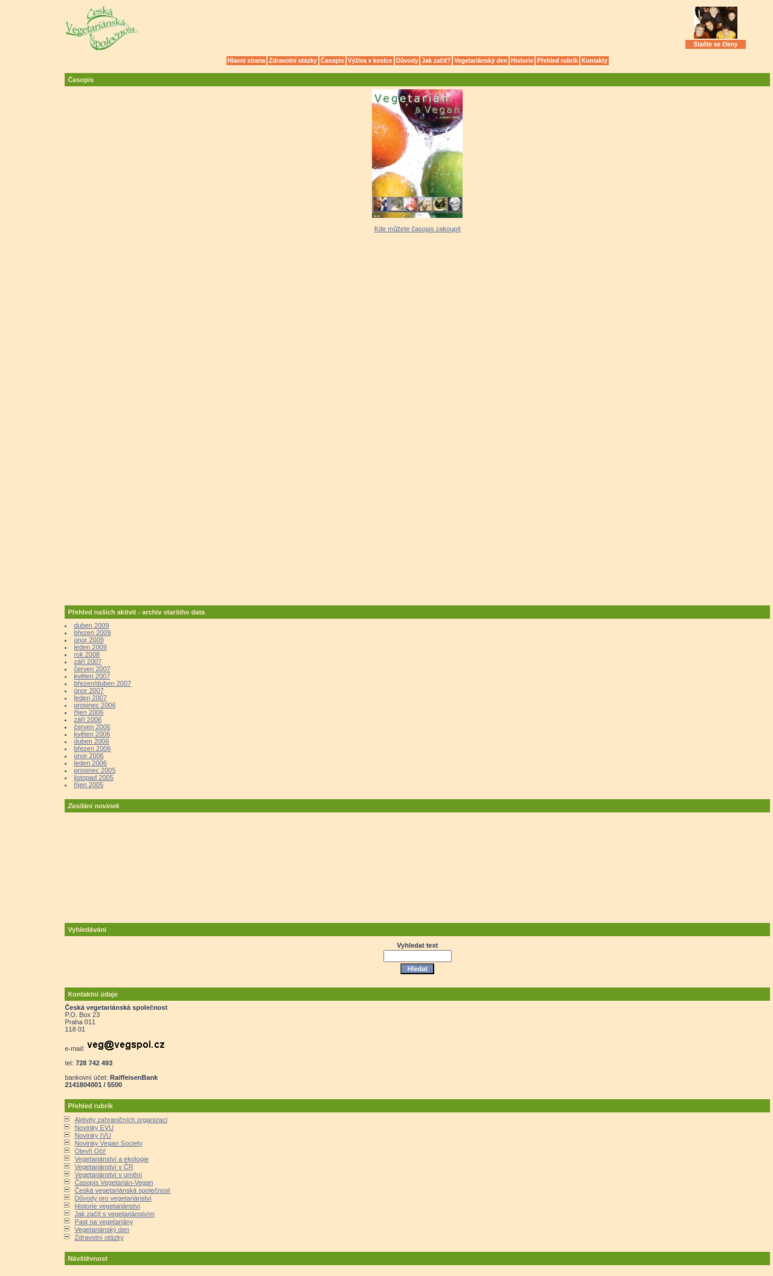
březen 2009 (92, 632)
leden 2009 (90, 647)
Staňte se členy (716, 44)
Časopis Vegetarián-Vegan (113, 1182)
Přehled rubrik (557, 60)
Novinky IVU (92, 1135)
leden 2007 (90, 697)
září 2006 (87, 719)
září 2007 (87, 661)
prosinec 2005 (94, 770)
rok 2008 (87, 654)
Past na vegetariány (103, 1221)
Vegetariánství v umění (108, 1174)
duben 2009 (91, 625)
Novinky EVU (94, 1127)
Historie (522, 60)
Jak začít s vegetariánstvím (114, 1213)
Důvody (407, 60)
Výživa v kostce (370, 60)
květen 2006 (92, 734)
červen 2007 (92, 668)
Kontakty (595, 60)
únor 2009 (89, 639)
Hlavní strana (247, 60)
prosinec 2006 (94, 705)
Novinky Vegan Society (108, 1143)
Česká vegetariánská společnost (122, 1190)
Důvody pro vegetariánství (113, 1198)
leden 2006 (90, 763)
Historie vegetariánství (107, 1206)
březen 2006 (92, 748)
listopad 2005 (93, 777)
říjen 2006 (88, 712)
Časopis (332, 60)
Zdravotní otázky (292, 60)
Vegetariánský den (480, 60)
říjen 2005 (88, 784)
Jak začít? (436, 60)
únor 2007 (89, 690)
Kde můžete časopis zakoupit (417, 228)
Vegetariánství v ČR (103, 1166)
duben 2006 (91, 741)
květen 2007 (92, 676)
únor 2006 (89, 755)
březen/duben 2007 (102, 683)
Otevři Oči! (90, 1151)
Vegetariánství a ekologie (111, 1159)
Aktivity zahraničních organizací (120, 1119)
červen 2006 (92, 726)
